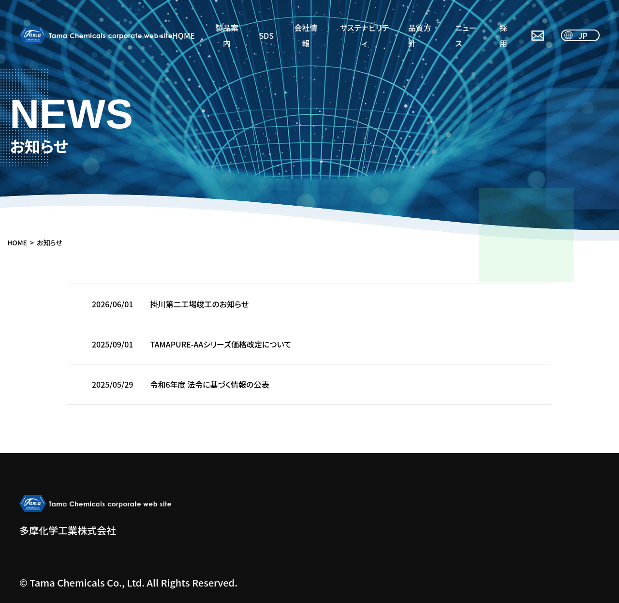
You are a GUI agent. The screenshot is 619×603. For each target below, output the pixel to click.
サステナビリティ (364, 35)
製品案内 (226, 35)
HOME (183, 35)
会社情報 (305, 35)
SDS (266, 35)
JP (575, 35)
